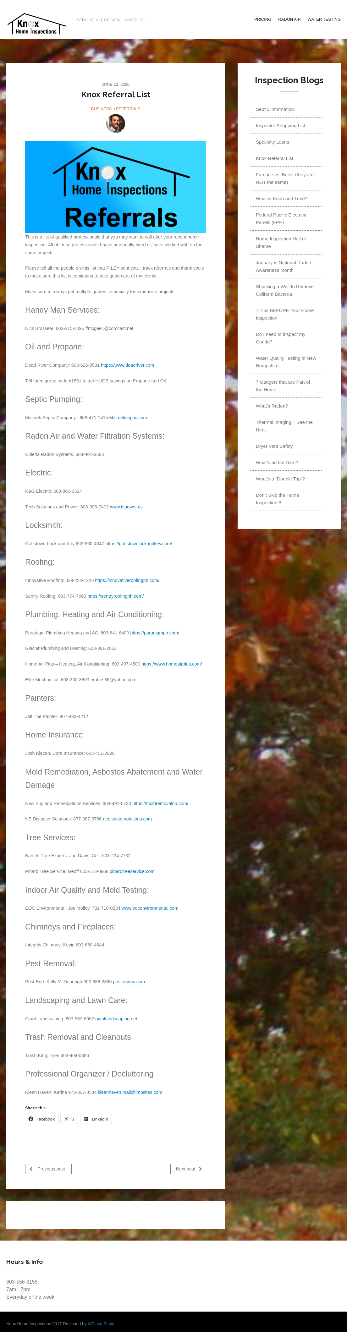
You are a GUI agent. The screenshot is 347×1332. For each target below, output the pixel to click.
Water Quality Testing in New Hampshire (286, 361)
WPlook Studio (102, 1321)
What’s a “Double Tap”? (280, 478)
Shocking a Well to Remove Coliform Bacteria (285, 290)
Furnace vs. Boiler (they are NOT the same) (285, 178)
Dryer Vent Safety (274, 446)
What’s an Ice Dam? (277, 462)
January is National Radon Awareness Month (283, 266)
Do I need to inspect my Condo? (281, 338)
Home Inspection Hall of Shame (281, 242)
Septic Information (275, 109)
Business (101, 109)
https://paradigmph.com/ (154, 632)
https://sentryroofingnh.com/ (115, 596)
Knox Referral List (274, 158)
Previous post (47, 1169)
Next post (189, 1169)
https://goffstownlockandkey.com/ (138, 543)
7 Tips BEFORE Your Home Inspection (285, 314)
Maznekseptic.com (128, 417)
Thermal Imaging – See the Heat (284, 425)
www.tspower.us (126, 506)
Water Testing (324, 19)
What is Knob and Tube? (281, 198)
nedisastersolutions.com (127, 818)
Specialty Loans (272, 142)
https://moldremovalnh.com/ (160, 803)
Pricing (262, 19)
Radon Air (289, 19)
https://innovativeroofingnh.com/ (127, 580)
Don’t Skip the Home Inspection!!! (277, 498)
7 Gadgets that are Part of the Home (283, 385)
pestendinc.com (129, 981)
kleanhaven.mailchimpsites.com (130, 1092)
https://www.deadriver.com (127, 365)
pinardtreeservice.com (132, 871)
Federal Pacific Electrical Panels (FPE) (281, 218)
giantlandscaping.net (116, 1018)
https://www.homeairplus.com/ (171, 663)
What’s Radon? (272, 405)
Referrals (128, 109)
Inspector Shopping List (280, 125)
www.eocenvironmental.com (150, 908)
